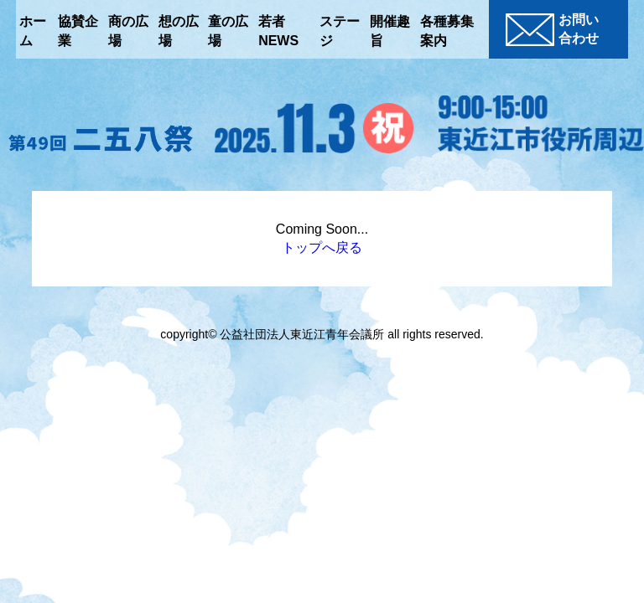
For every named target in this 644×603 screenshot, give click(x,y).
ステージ (339, 30)
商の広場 (128, 30)
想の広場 (178, 30)
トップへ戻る (322, 247)
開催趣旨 (390, 30)
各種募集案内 (447, 30)
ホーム (32, 30)
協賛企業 (78, 30)
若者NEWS (278, 30)
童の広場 (228, 30)
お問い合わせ (552, 29)
